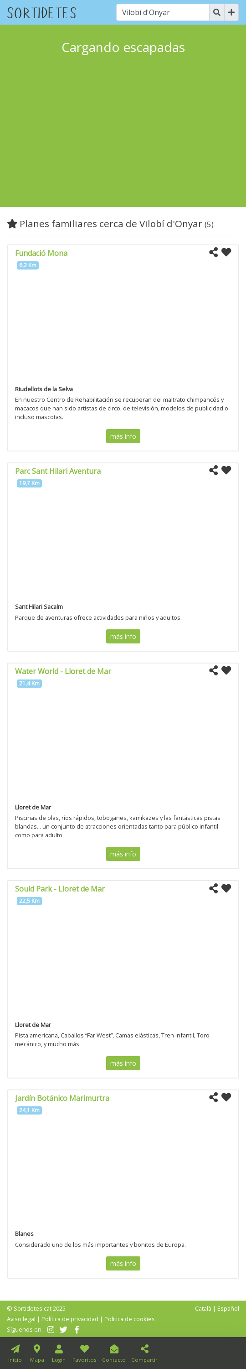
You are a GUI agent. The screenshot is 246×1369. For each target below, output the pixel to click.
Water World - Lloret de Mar (63, 671)
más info (123, 436)
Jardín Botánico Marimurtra (62, 1098)
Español (228, 1308)
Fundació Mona (41, 253)
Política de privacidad (69, 1319)
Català (203, 1308)
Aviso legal (21, 1319)
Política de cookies (129, 1319)
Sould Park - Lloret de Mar (60, 889)
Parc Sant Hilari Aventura (58, 471)
